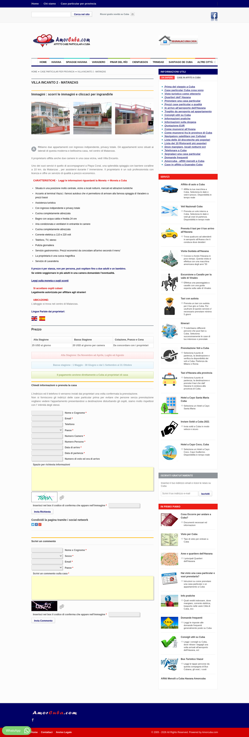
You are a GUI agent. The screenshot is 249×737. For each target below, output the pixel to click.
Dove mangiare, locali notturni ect (185, 146)
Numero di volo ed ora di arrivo (82, 459)
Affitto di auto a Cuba (193, 184)
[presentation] (167, 77)
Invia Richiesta (42, 511)
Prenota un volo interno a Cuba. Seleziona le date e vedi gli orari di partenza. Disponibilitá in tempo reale (197, 215)
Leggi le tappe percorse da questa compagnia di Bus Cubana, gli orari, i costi (196, 667)
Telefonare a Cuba (176, 150)
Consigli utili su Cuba (178, 114)
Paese (68, 430)
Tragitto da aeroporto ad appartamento (188, 111)
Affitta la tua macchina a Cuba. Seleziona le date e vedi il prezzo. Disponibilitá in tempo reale (198, 193)
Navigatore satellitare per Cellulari (185, 136)
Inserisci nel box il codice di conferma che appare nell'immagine (69, 505)
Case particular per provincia (78, 3)
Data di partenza (74, 453)
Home (35, 3)
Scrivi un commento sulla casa (50, 573)
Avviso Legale (64, 732)
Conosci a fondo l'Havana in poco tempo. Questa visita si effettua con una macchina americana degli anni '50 (197, 260)
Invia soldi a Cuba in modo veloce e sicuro (196, 427)
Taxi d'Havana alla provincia (196, 373)
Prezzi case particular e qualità (183, 104)
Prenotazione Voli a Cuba (195, 348)
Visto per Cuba (189, 534)
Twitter (32, 524)
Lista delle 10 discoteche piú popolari (187, 139)
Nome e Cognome (75, 412)
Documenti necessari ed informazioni (195, 523)
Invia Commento (43, 620)
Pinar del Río (119, 62)
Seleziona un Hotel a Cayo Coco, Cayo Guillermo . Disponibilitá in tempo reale (197, 452)
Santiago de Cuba (181, 62)
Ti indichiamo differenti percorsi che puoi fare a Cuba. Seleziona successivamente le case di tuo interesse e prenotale (197, 333)
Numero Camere (74, 436)
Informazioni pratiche (177, 118)
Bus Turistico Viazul (192, 659)
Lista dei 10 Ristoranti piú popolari (186, 143)
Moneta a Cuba (118, 180)
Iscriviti (205, 494)
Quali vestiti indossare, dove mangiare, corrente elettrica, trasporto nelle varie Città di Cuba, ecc (197, 604)
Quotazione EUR (175, 125)
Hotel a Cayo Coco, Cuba (195, 444)
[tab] (167, 77)
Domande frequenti (176, 157)
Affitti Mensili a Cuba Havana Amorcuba (183, 678)
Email (68, 418)
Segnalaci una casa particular (183, 153)
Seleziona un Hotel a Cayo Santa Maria (196, 407)
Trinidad (158, 62)
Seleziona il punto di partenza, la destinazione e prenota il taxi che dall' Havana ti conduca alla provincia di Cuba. (197, 383)
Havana (56, 62)
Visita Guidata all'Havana (195, 251)
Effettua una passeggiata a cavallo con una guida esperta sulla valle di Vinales (197, 285)
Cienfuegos (140, 62)
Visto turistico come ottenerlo (183, 93)
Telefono (70, 424)
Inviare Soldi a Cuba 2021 (195, 421)
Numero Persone (74, 441)
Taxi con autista (190, 298)
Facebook (214, 16)
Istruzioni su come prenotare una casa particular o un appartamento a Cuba (197, 584)
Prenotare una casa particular (183, 100)
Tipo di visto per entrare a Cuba (196, 540)
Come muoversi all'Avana (180, 129)
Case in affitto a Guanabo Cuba (184, 164)
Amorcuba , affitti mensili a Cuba (184, 161)
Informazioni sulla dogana (180, 122)
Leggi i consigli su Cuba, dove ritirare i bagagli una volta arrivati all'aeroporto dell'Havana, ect (196, 646)
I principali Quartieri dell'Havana (193, 559)
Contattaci (47, 732)
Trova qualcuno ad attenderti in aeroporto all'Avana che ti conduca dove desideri (197, 239)
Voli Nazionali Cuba (191, 206)
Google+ (39, 524)
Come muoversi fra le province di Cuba (188, 132)
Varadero (98, 62)
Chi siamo (50, 3)
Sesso (68, 556)
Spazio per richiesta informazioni (51, 464)
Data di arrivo (72, 447)
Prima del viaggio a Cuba (180, 86)
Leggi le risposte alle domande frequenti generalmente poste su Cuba (198, 625)
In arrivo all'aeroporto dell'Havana (185, 107)
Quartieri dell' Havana (178, 97)
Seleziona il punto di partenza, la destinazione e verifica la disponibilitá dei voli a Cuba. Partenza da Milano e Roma (197, 358)
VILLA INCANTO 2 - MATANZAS (91, 72)
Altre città (205, 62)
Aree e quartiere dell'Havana (197, 553)
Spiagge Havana (76, 62)
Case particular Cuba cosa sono (184, 90)
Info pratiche (188, 595)
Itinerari (185, 323)
